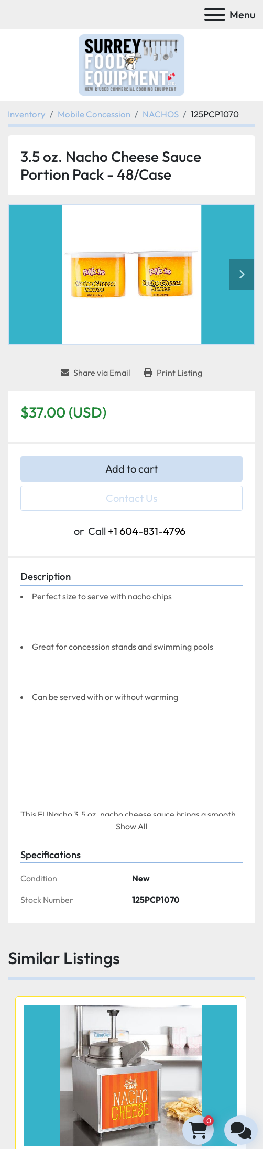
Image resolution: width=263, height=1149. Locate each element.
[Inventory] (27, 113)
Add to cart (131, 468)
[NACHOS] (161, 113)
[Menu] (214, 14)
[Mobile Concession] (94, 113)
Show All (132, 826)
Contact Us (132, 498)
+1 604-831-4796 (146, 531)
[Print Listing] (173, 372)
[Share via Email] (95, 372)
